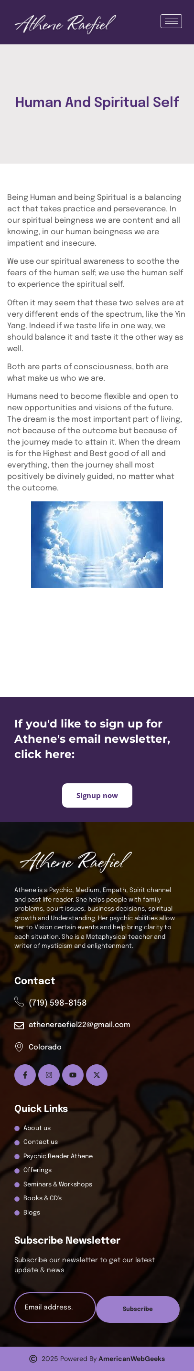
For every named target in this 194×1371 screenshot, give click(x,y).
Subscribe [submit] (138, 1309)
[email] (55, 1307)
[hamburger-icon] (171, 21)
